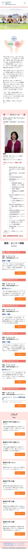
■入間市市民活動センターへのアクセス (14, 545)
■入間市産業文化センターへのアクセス (14, 543)
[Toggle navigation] (25, 3)
